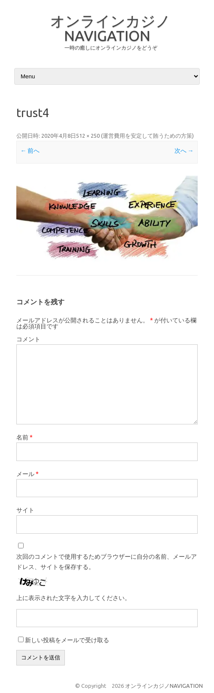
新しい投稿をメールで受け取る (67, 640)
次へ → (184, 150)
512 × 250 (88, 136)
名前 (24, 437)
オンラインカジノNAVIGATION (110, 27)
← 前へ (30, 150)
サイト (25, 510)
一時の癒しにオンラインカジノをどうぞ (110, 47)
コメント (28, 339)
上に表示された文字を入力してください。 (73, 597)
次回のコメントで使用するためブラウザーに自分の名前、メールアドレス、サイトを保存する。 (106, 561)
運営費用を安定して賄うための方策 (147, 136)
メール (27, 473)
